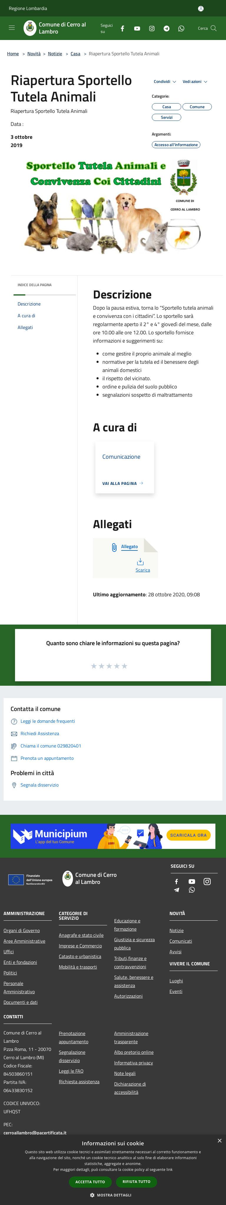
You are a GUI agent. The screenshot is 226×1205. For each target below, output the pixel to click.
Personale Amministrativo (19, 987)
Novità (34, 53)
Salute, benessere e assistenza (133, 981)
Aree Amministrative (24, 940)
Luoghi (176, 980)
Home (13, 53)
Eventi (176, 991)
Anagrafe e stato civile (81, 935)
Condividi (166, 81)
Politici (10, 972)
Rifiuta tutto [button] (137, 1181)
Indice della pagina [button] (34, 285)
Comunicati (181, 940)
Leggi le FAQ (71, 1070)
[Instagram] (149, 28)
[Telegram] (164, 28)
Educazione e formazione (127, 924)
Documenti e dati (21, 1002)
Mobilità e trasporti (78, 966)
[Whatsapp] (179, 28)
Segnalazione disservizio (72, 1056)
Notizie (55, 53)
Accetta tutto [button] (90, 1181)
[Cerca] (213, 28)
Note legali (125, 1073)
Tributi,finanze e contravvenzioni (130, 962)
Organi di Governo (22, 930)
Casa (75, 53)
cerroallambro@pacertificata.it (35, 1132)
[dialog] (113, 1170)
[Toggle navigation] (11, 27)
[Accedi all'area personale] (201, 9)
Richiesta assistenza (79, 1081)
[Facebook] (120, 28)
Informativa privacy (133, 1062)
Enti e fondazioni (20, 962)
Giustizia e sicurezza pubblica (134, 943)
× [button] (219, 1141)
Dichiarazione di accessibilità (130, 1088)
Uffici (9, 951)
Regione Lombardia (28, 8)
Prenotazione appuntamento (73, 1037)
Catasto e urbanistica (80, 956)
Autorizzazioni (128, 995)
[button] (113, 1195)
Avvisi (176, 951)
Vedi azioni (196, 81)
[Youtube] (135, 28)
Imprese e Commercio (80, 945)
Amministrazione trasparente (131, 1037)
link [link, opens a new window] (170, 1169)
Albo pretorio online (134, 1052)
